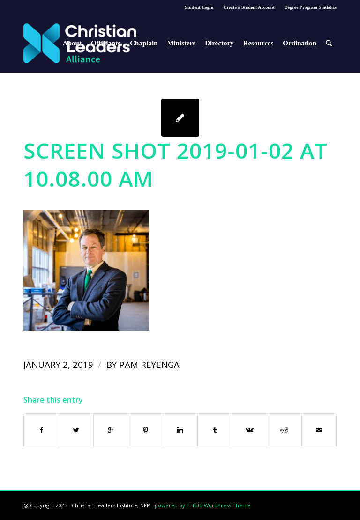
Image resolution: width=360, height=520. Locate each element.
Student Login (199, 7)
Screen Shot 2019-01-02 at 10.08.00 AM (175, 164)
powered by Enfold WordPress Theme (203, 505)
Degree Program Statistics (311, 7)
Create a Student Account (249, 7)
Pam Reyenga (149, 364)
